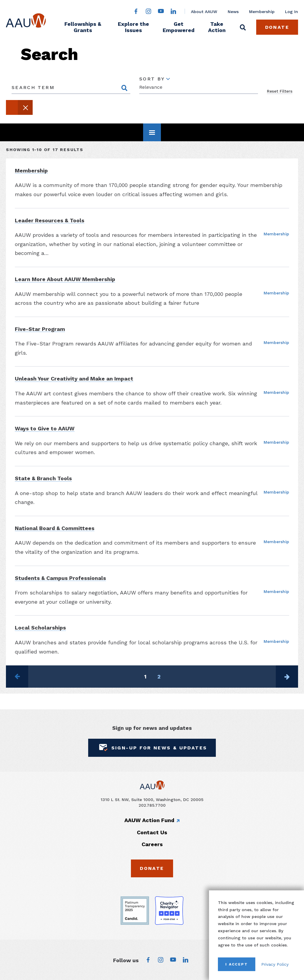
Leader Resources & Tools (49, 220)
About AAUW (204, 11)
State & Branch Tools (43, 478)
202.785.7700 (152, 805)
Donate (277, 27)
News (233, 11)
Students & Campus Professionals (60, 578)
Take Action (217, 27)
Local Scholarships (40, 627)
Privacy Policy (275, 964)
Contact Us (152, 832)
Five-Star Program (40, 329)
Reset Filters (279, 91)
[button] (19, 107)
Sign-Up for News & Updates (152, 748)
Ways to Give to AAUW (45, 428)
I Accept (236, 964)
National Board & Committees (54, 528)
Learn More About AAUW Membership (65, 279)
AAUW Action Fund (149, 820)
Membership (262, 11)
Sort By (152, 79)
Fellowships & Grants (82, 27)
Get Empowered (178, 27)
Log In (291, 11)
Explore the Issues (133, 27)
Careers (152, 844)
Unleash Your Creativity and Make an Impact (74, 378)
